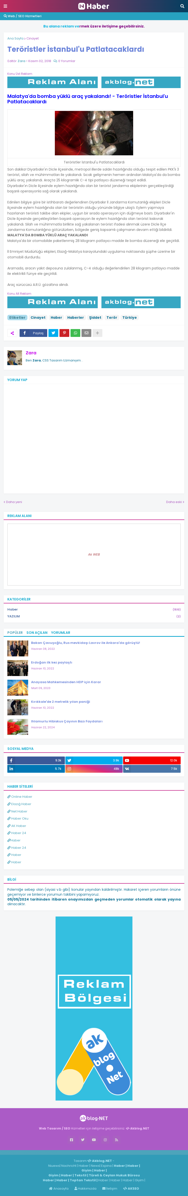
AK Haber (16, 826)
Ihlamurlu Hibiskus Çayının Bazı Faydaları (67, 721)
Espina (106, 1165)
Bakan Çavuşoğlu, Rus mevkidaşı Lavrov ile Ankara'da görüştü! (85, 642)
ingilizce (51, 1152)
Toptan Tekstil (83, 1180)
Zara (31, 353)
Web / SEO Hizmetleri (22, 16)
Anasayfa (59, 1188)
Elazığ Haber (19, 804)
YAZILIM (94, 616)
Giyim (87, 1170)
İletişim (109, 1188)
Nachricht (69, 1165)
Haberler (75, 317)
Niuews (54, 1165)
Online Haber (19, 796)
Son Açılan (36, 632)
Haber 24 (16, 833)
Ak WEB (94, 554)
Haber (56, 317)
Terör (111, 317)
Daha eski (174, 502)
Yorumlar (60, 632)
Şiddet (95, 317)
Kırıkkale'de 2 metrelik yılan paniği (60, 701)
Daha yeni (14, 502)
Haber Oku (17, 818)
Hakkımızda (85, 1188)
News (95, 1165)
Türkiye (129, 317)
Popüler (15, 632)
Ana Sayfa (15, 38)
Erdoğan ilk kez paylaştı (51, 662)
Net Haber (17, 811)
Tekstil (80, 1175)
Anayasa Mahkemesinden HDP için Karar (66, 682)
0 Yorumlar (66, 61)
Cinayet (32, 38)
